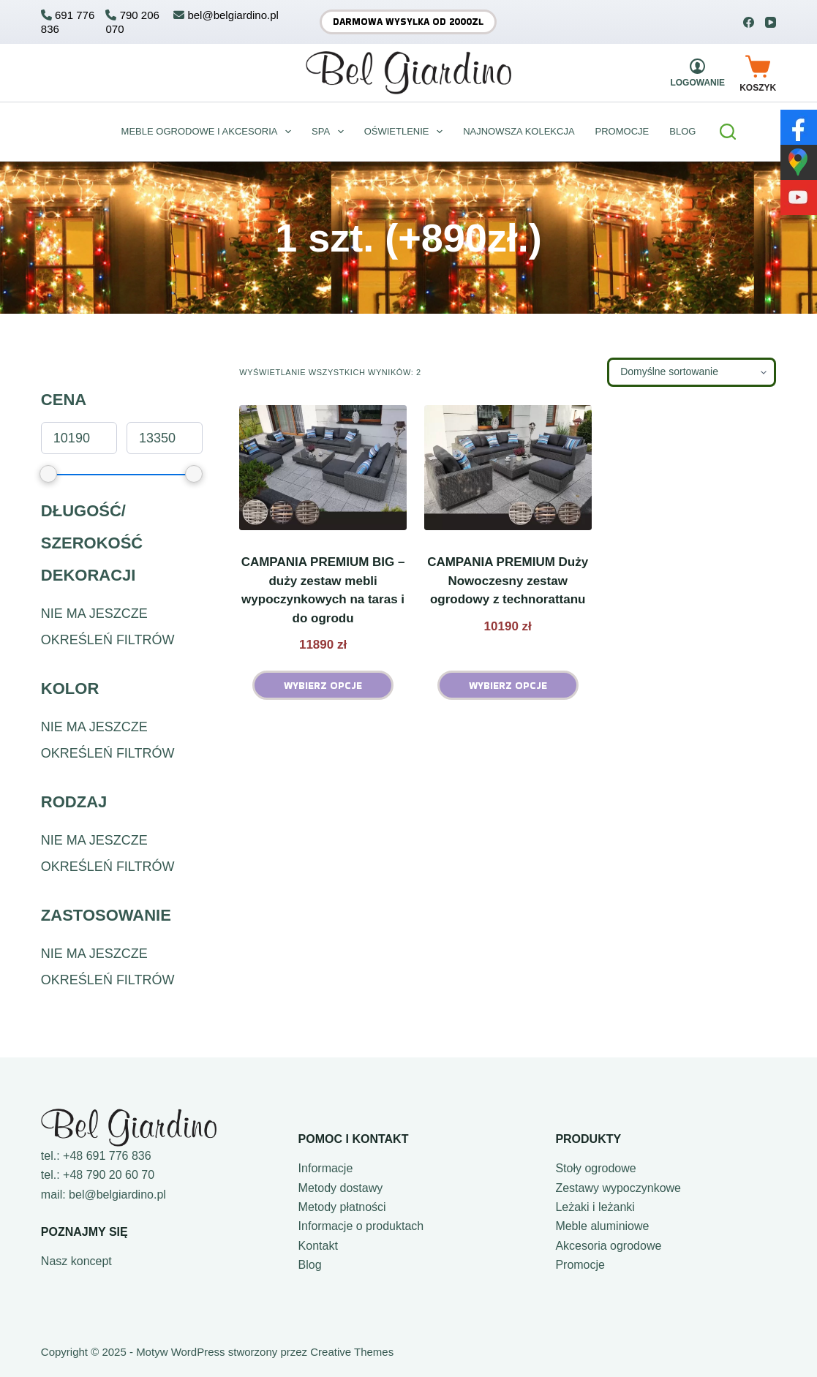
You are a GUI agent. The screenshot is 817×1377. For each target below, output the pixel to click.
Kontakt (318, 1246)
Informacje (325, 1168)
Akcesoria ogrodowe (608, 1246)
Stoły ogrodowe (595, 1168)
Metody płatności (342, 1207)
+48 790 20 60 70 (108, 1175)
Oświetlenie (406, 131)
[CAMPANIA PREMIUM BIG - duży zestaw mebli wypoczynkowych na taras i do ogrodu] (323, 467)
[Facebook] (748, 22)
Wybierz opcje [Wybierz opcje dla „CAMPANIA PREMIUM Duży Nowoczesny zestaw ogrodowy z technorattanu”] (508, 685)
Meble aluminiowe (602, 1226)
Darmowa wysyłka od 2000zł (408, 22)
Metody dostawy (340, 1188)
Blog (310, 1265)
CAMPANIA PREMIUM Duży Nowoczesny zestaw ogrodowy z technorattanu (507, 580)
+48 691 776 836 (107, 1156)
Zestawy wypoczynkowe (618, 1188)
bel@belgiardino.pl (117, 1194)
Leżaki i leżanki (595, 1207)
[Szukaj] (728, 132)
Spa (331, 131)
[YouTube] (770, 22)
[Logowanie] (697, 73)
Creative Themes (352, 1352)
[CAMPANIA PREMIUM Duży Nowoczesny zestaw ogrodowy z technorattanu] (508, 467)
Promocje (622, 131)
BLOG (682, 131)
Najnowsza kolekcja (518, 131)
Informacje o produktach (361, 1226)
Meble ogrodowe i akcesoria (209, 131)
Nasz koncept (76, 1261)
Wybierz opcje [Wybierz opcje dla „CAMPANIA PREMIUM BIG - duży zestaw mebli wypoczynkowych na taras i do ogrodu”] (323, 685)
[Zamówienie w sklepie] (691, 372)
